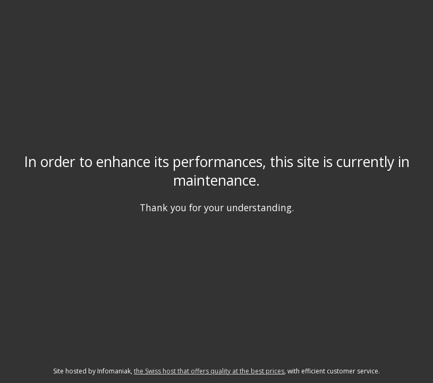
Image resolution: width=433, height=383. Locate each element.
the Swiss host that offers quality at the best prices (209, 371)
